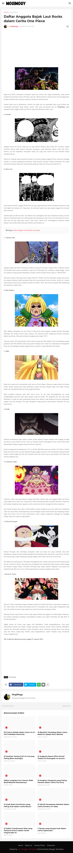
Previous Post (8, 706)
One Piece (14, 12)
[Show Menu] (3, 3)
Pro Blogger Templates (27, 849)
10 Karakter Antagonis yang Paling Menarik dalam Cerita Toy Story (52, 781)
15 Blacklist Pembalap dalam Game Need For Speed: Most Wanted (52, 733)
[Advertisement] (36, 50)
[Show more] (48, 685)
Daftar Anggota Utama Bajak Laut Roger (26, 230)
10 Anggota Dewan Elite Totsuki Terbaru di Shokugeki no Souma (51, 757)
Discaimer (51, 845)
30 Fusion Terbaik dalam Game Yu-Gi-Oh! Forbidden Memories (19, 733)
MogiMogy (17, 694)
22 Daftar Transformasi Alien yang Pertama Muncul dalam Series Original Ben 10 (18, 830)
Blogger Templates (56, 849)
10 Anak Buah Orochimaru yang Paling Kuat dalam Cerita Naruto (17, 805)
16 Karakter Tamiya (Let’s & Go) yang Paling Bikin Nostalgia (19, 757)
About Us (28, 845)
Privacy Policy (39, 845)
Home (6, 12)
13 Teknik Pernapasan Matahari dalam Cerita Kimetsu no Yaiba (53, 805)
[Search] (70, 3)
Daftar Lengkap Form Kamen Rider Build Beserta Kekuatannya (18, 781)
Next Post (66, 706)
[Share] (67, 26)
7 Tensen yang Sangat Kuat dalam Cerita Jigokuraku (52, 829)
